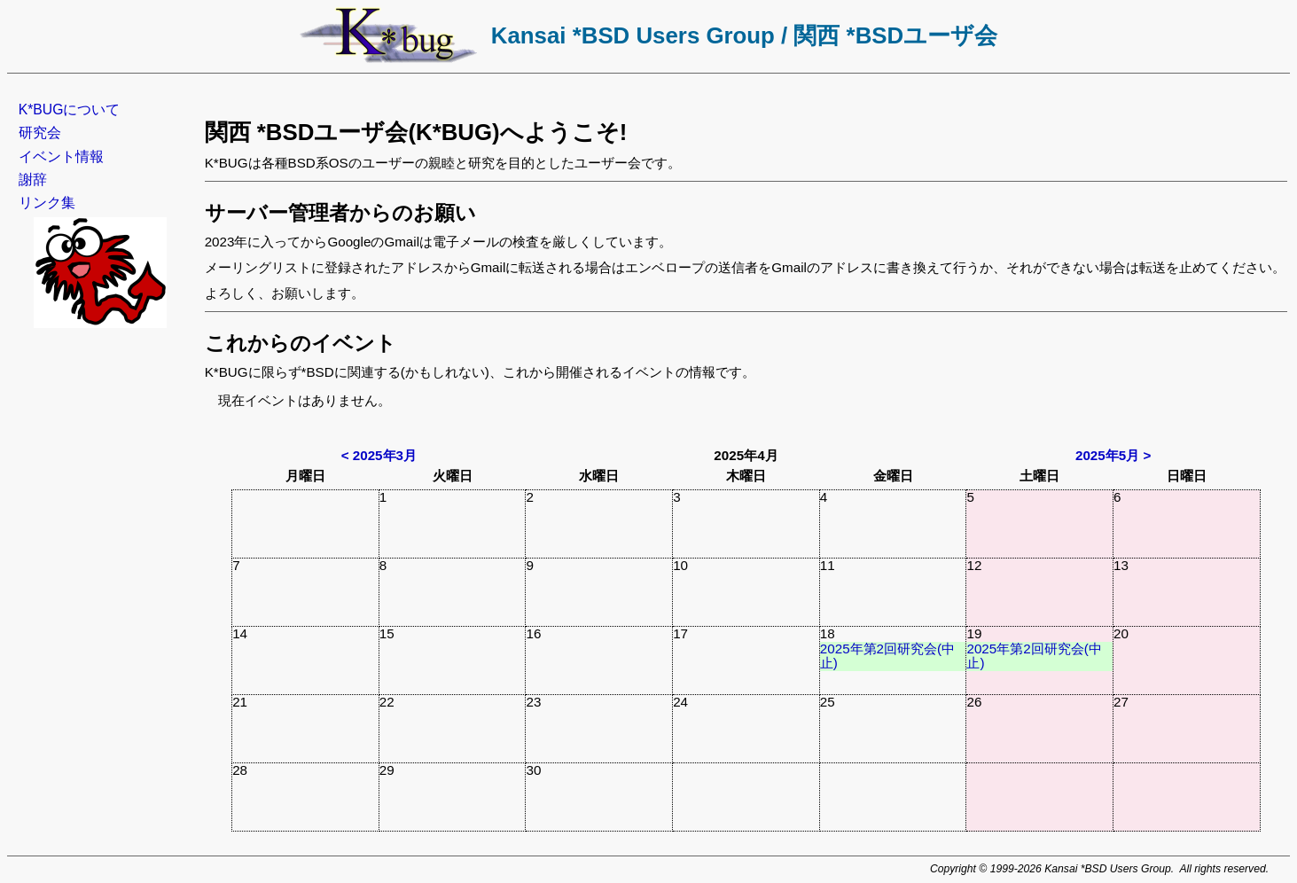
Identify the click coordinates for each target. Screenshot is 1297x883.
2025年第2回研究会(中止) (887, 656)
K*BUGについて (70, 109)
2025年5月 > (1113, 455)
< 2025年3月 (379, 455)
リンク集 (47, 202)
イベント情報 (61, 156)
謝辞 (33, 179)
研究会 (40, 132)
